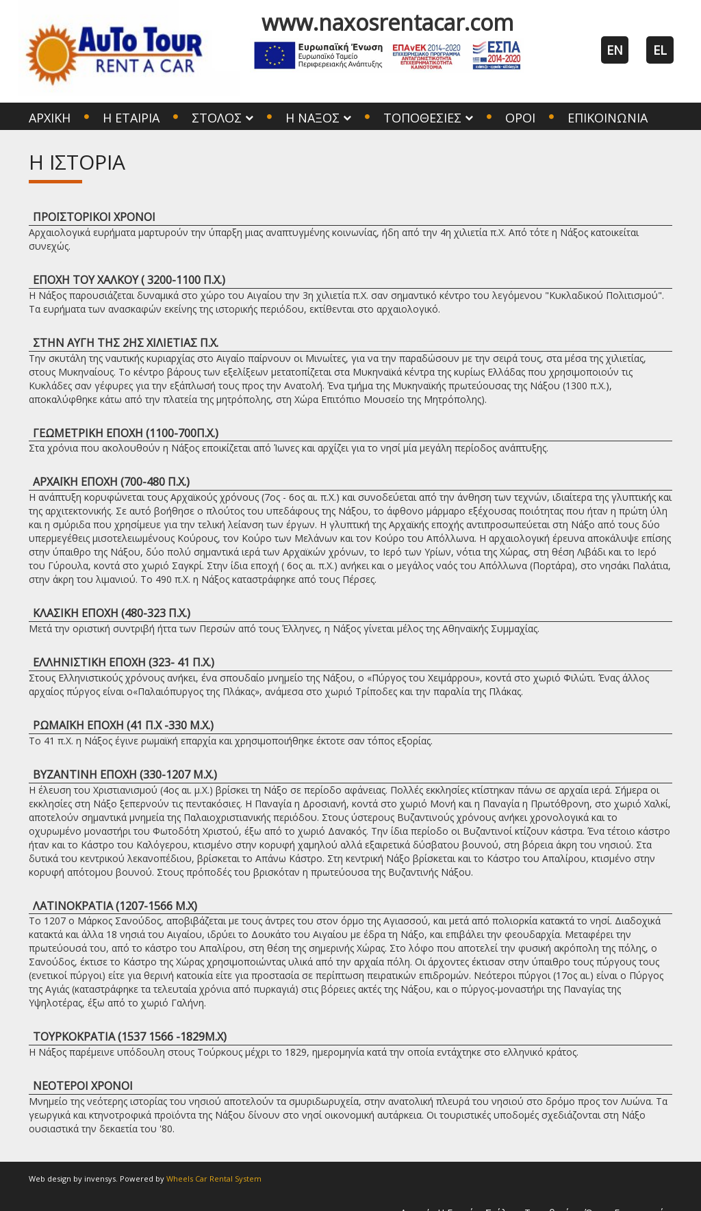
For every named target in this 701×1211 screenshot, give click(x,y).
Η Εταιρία (131, 117)
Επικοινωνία (608, 117)
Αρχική (50, 117)
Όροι (520, 117)
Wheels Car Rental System (214, 1178)
